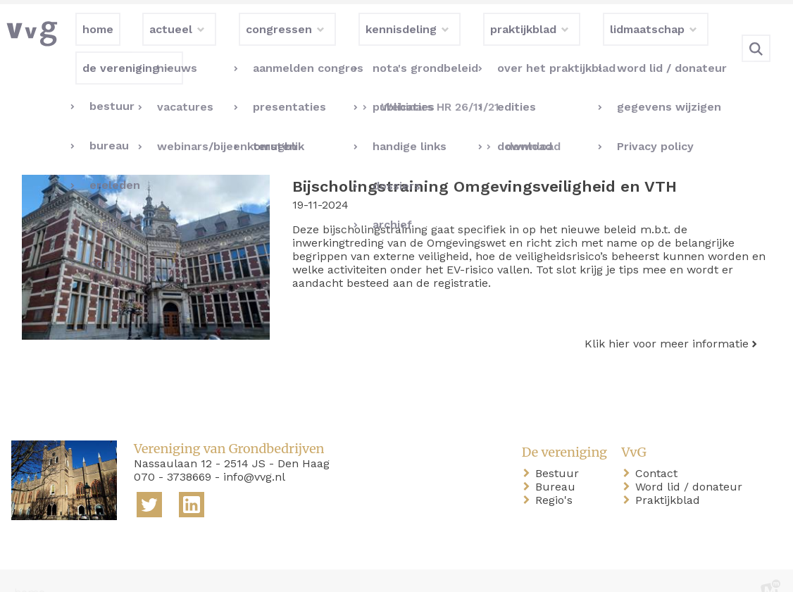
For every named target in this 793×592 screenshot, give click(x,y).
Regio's (557, 477)
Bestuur (560, 450)
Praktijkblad (670, 477)
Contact (659, 450)
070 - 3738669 (172, 454)
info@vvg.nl (254, 454)
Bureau (558, 464)
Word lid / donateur (691, 464)
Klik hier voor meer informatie (667, 321)
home (29, 569)
